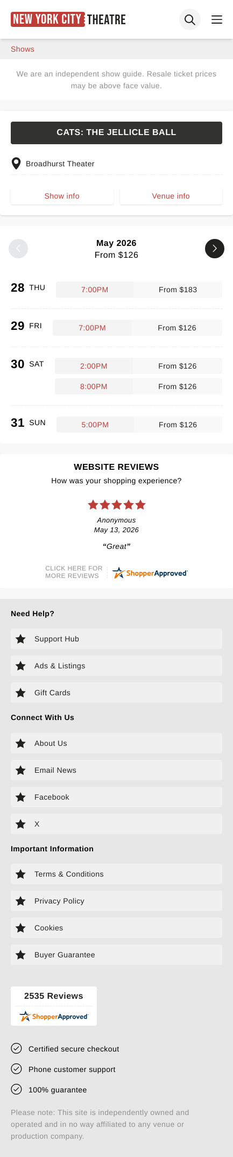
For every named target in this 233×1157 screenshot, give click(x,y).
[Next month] (214, 248)
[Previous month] (18, 248)
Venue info (171, 196)
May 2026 (116, 249)
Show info (62, 196)
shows (22, 49)
